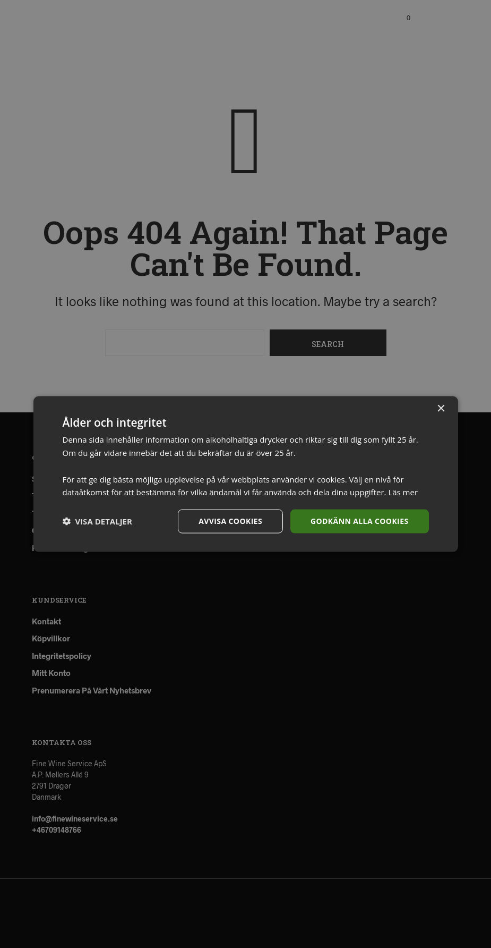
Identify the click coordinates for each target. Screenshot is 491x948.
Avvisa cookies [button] (230, 521)
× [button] (441, 409)
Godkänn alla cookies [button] (359, 521)
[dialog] (245, 474)
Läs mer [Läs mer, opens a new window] (403, 492)
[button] (97, 521)
